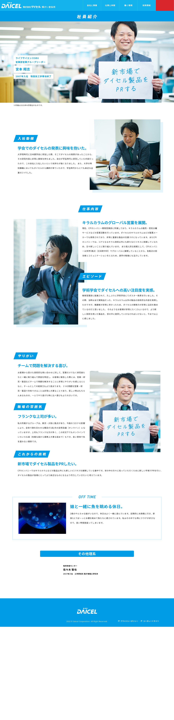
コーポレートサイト (151, 714)
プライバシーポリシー (129, 714)
